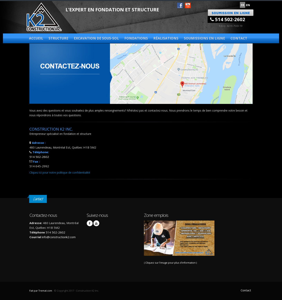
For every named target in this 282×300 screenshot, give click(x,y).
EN (248, 5)
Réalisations (165, 38)
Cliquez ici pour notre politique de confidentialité (59, 172)
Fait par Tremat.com (40, 290)
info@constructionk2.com (59, 237)
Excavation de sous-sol (96, 38)
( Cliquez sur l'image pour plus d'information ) (179, 242)
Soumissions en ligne (204, 38)
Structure (58, 38)
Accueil (36, 38)
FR (242, 5)
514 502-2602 (227, 19)
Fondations (136, 38)
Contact (238, 38)
